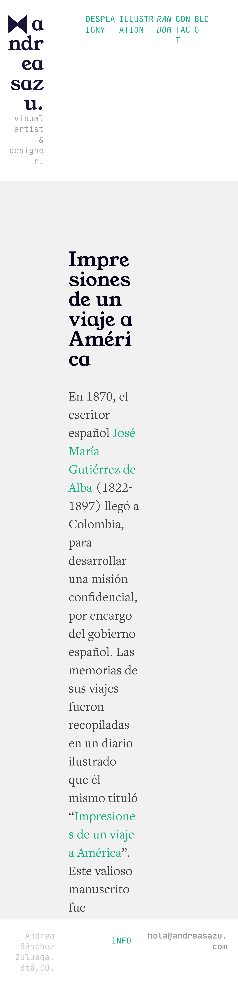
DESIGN (92, 24)
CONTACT (182, 29)
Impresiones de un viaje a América (102, 834)
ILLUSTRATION (136, 24)
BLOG (201, 24)
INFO (121, 941)
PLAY (107, 24)
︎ (212, 10)
